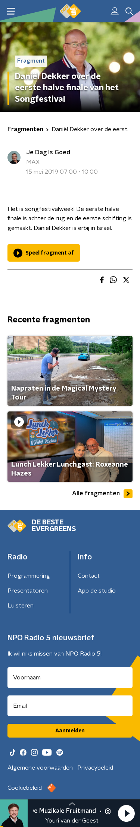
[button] (126, 813)
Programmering (28, 576)
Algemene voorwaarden (40, 768)
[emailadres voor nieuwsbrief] (70, 705)
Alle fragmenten (102, 493)
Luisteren (20, 606)
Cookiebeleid (24, 788)
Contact (89, 576)
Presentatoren (27, 591)
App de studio (97, 591)
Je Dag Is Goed (48, 152)
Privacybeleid (95, 768)
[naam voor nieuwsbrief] (70, 677)
